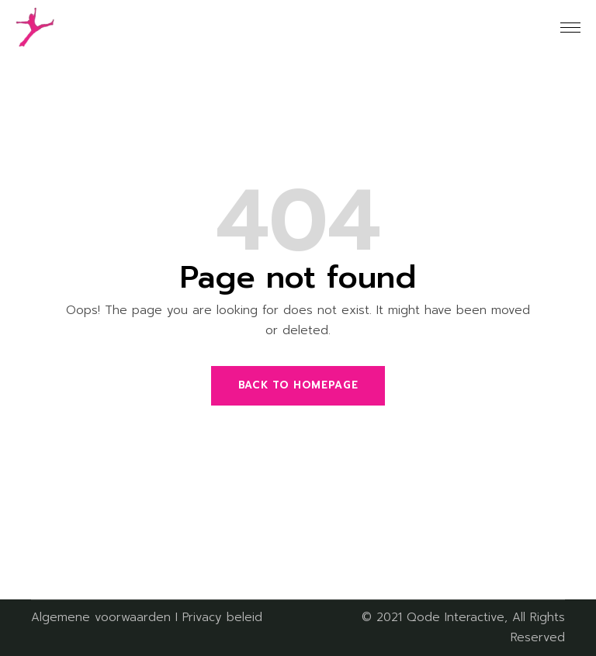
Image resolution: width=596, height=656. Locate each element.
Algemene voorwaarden (101, 617)
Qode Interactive (455, 617)
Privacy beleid (222, 617)
